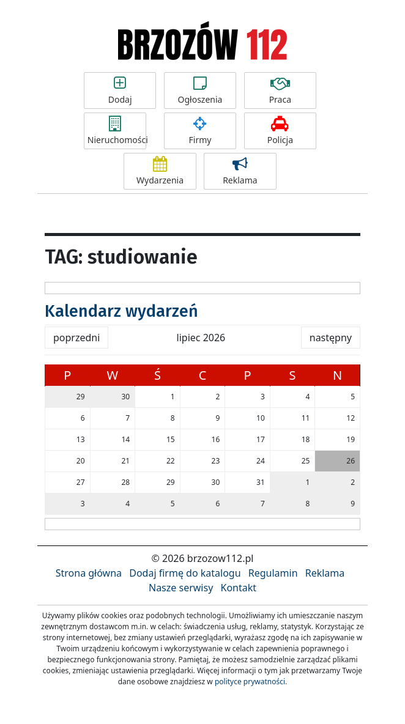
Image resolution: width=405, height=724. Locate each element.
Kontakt (238, 587)
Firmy (200, 131)
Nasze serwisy (181, 587)
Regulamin (273, 573)
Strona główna (89, 573)
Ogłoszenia (200, 90)
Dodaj (120, 90)
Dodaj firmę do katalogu (184, 573)
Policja (280, 131)
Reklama (240, 171)
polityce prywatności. (251, 681)
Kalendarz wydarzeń (121, 311)
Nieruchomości (116, 131)
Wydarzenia (160, 171)
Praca (280, 90)
